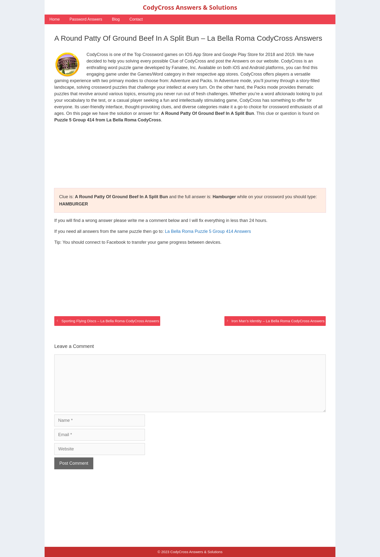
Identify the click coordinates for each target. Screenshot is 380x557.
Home (54, 19)
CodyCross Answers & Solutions (190, 7)
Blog (116, 19)
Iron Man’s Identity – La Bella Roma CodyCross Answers (278, 321)
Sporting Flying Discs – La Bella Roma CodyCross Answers (110, 321)
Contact (136, 19)
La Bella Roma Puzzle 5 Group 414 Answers (208, 231)
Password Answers (86, 19)
